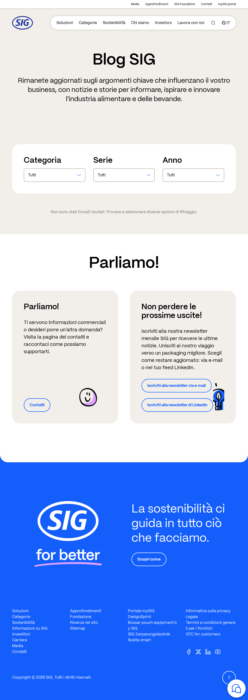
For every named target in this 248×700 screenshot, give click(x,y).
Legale (192, 616)
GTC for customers (203, 634)
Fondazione (80, 616)
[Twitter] (200, 651)
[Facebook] (190, 651)
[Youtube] (220, 651)
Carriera (19, 640)
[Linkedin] (210, 651)
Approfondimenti (156, 4)
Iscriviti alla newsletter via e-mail (176, 385)
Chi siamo (140, 22)
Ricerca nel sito (84, 622)
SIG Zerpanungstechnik (149, 634)
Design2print (139, 616)
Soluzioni (64, 22)
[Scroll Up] (229, 677)
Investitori (21, 634)
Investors (163, 22)
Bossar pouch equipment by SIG (152, 625)
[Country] (226, 23)
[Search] (213, 23)
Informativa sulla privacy (208, 610)
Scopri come (149, 559)
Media (135, 4)
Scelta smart (139, 640)
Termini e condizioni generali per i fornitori (210, 625)
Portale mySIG (141, 610)
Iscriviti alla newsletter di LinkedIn (177, 404)
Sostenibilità (114, 22)
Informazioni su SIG (29, 628)
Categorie (88, 22)
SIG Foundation (184, 4)
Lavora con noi (191, 22)
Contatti (206, 4)
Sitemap (77, 628)
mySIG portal (227, 4)
